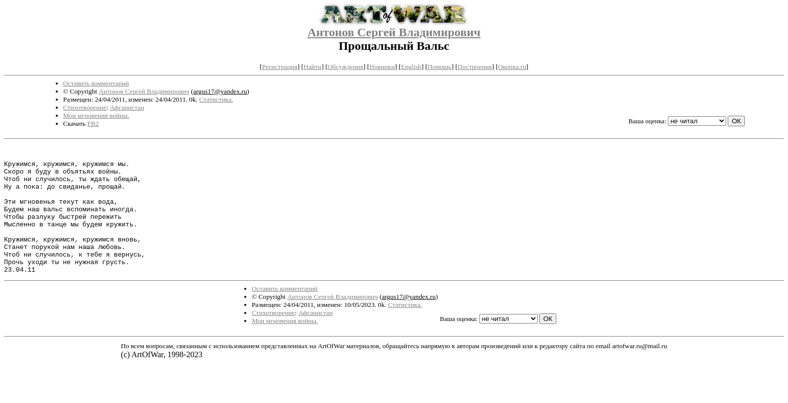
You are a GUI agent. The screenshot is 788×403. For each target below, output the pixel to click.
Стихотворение (85, 107)
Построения (474, 66)
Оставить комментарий (96, 83)
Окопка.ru (512, 66)
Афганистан (127, 107)
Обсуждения (345, 66)
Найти (313, 66)
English (411, 66)
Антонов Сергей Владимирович (394, 32)
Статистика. (216, 99)
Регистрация (280, 66)
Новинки (382, 66)
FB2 (93, 123)
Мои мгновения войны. (96, 115)
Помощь (439, 66)
